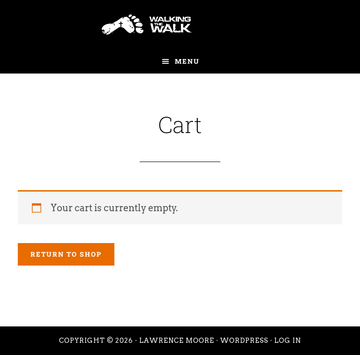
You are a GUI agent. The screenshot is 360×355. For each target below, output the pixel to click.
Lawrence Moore (176, 340)
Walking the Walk (180, 25)
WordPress (244, 340)
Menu (187, 61)
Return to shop (66, 254)
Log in (287, 340)
